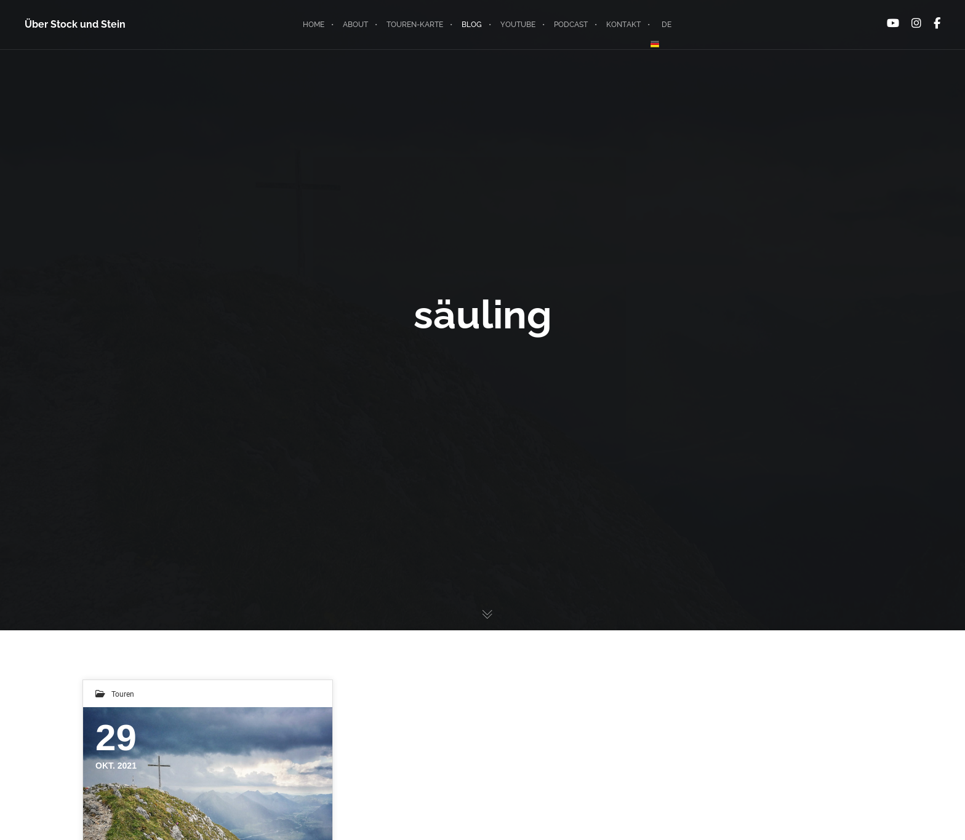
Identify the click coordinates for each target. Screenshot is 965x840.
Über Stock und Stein (75, 24)
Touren (122, 694)
